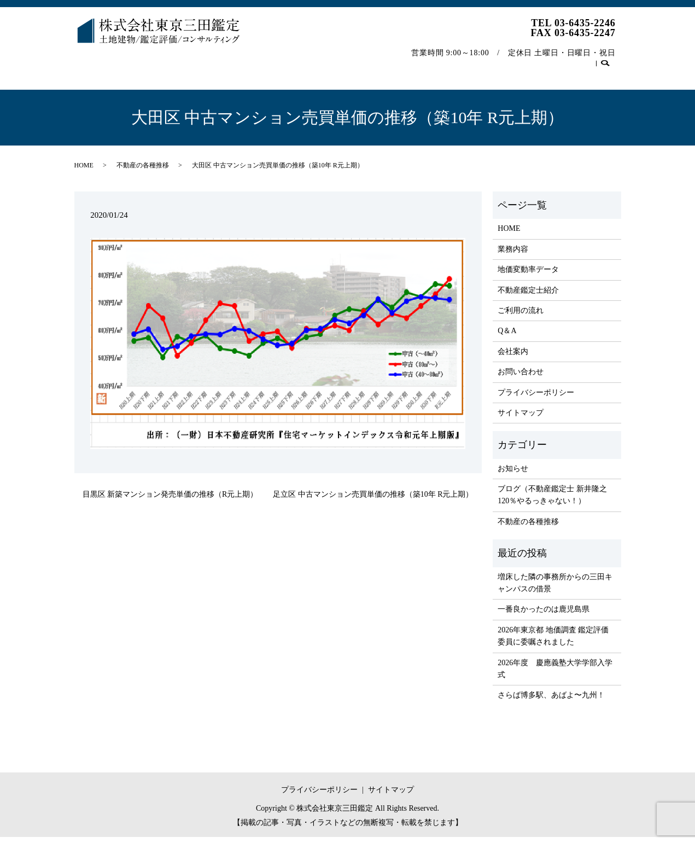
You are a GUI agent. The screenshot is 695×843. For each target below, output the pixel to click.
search (87, 79)
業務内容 (139, 62)
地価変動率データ (204, 62)
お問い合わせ (586, 62)
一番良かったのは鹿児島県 (543, 615)
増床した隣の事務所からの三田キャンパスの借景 (555, 589)
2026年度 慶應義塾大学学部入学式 (555, 675)
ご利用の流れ (355, 62)
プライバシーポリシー (536, 398)
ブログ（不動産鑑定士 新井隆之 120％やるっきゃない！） (552, 501)
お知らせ (513, 474)
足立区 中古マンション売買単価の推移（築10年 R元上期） (373, 500)
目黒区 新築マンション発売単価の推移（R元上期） (170, 500)
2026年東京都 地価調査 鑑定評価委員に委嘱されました (553, 642)
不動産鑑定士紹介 (283, 62)
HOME (94, 62)
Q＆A (406, 62)
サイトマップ (521, 419)
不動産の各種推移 (513, 62)
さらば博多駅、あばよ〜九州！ (551, 701)
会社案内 (449, 62)
